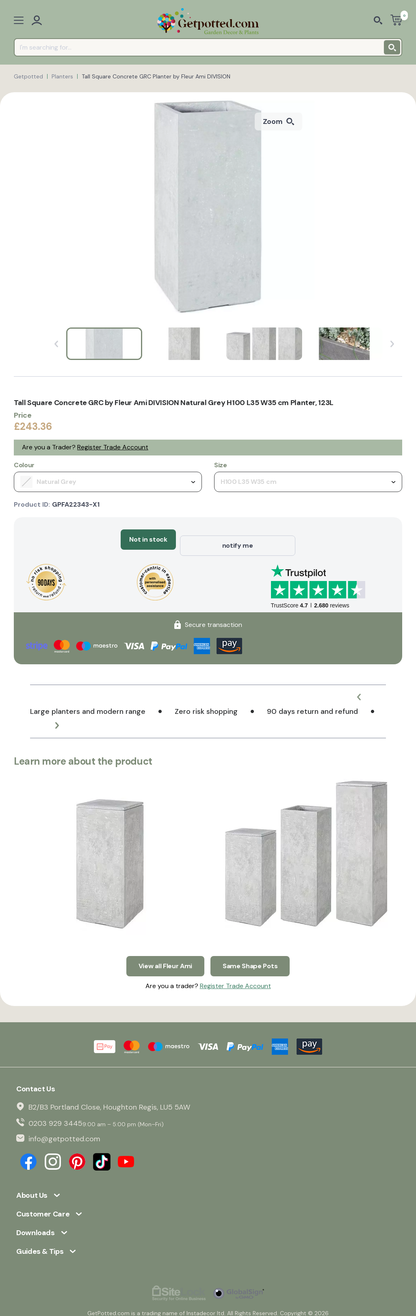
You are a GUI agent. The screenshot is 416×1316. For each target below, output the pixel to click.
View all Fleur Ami (165, 953)
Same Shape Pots (250, 953)
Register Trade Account (112, 447)
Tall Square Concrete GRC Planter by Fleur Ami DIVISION (156, 76)
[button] (366, 691)
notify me (237, 539)
